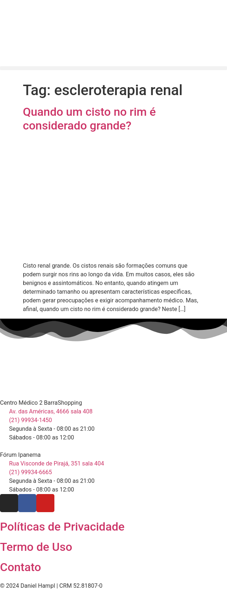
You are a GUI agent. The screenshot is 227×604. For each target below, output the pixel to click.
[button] (113, 68)
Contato (20, 567)
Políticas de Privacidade (62, 526)
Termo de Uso (36, 547)
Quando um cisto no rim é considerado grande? (89, 118)
